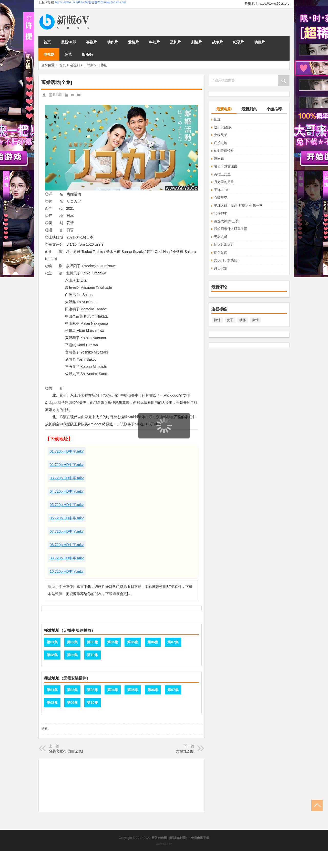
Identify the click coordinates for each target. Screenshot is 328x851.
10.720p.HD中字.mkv (67, 571)
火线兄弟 (220, 135)
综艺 (68, 54)
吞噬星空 (220, 197)
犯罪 (230, 320)
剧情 (255, 320)
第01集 (52, 642)
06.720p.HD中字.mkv (67, 518)
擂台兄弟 (220, 252)
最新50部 (68, 42)
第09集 (72, 655)
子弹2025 (221, 190)
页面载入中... (164, 442)
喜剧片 (91, 42)
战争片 (217, 42)
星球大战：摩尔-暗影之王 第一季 (238, 205)
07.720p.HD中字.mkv (67, 531)
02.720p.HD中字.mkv (67, 465)
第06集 (153, 642)
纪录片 (238, 42)
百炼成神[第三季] (226, 221)
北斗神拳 (220, 213)
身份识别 (220, 268)
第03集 (92, 642)
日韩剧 (89, 65)
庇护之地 (220, 143)
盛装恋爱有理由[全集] (66, 751)
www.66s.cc (164, 844)
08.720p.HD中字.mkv (67, 545)
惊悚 (217, 320)
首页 (47, 42)
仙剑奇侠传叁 (224, 150)
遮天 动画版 (223, 127)
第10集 (92, 655)
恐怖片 (175, 42)
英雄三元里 (222, 174)
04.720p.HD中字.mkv (67, 491)
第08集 (52, 655)
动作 (242, 320)
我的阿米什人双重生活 (230, 229)
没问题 (219, 158)
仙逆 (217, 119)
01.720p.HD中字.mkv (67, 451)
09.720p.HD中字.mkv (67, 558)
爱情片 (133, 42)
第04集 (112, 642)
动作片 (112, 42)
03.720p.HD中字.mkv (67, 478)
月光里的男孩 (224, 182)
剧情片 (196, 42)
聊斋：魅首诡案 (225, 166)
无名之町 (220, 237)
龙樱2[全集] (185, 751)
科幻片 (154, 42)
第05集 (132, 642)
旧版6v (87, 54)
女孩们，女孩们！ (227, 260)
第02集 (72, 642)
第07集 (173, 642)
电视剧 (49, 54)
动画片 (259, 42)
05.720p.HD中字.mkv (67, 505)
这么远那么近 (224, 244)
